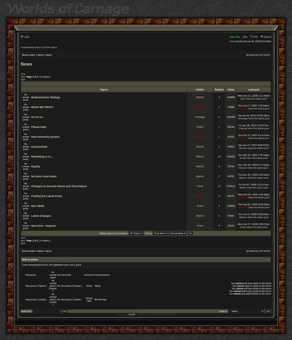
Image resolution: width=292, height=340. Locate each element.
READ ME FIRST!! (42, 107)
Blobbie (200, 107)
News (40, 55)
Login (25, 36)
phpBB (131, 314)
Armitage (200, 117)
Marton (200, 97)
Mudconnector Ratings (45, 97)
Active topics (50, 47)
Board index (28, 55)
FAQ (254, 36)
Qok (243, 98)
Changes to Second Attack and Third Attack (59, 186)
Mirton (242, 187)
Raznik (200, 146)
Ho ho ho (37, 117)
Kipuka (35, 166)
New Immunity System (45, 136)
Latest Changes (41, 215)
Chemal (243, 128)
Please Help (38, 126)
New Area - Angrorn (43, 225)
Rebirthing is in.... (42, 156)
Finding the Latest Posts (46, 196)
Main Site (235, 36)
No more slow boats (44, 176)
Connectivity (39, 146)
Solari (200, 126)
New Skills (37, 205)
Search (266, 36)
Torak (200, 186)
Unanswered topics (31, 47)
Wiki (245, 36)
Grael (243, 158)
